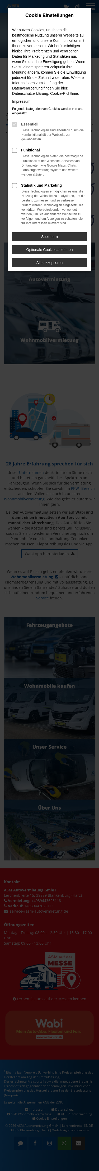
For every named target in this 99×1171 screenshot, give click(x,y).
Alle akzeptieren (49, 263)
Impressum (21, 101)
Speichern (49, 237)
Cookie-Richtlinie (64, 93)
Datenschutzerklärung (30, 93)
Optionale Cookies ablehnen (49, 250)
